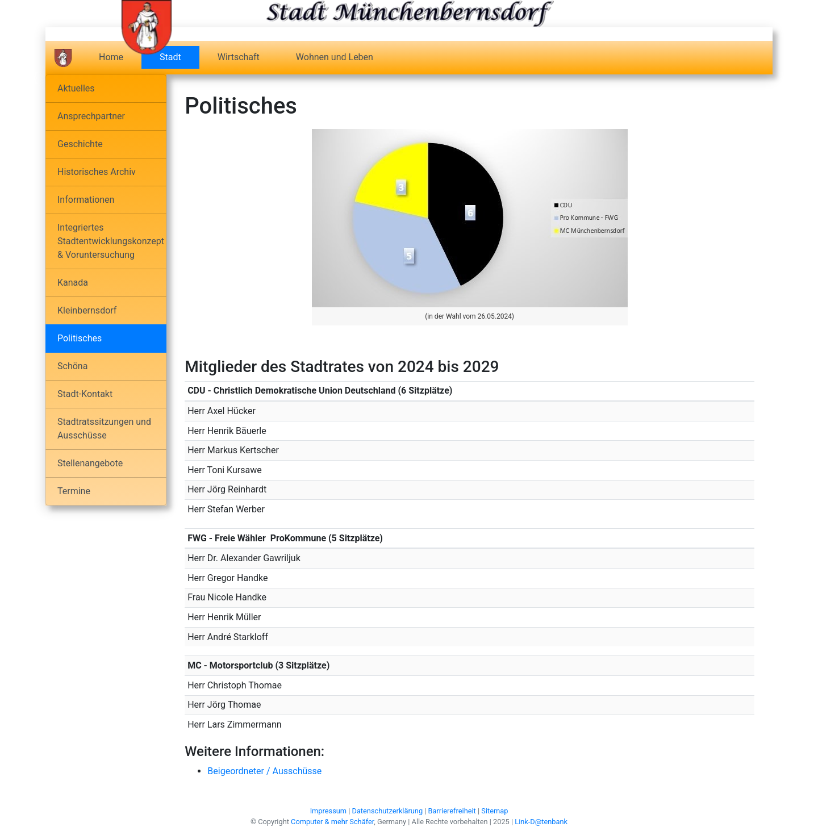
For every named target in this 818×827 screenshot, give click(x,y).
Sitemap (494, 811)
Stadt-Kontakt (84, 394)
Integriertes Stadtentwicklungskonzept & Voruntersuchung (110, 241)
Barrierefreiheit (452, 811)
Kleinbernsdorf (86, 310)
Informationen (85, 199)
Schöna (72, 366)
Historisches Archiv (96, 171)
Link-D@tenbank (541, 821)
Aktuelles (76, 88)
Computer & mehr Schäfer (332, 821)
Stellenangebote (90, 463)
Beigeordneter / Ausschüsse (264, 771)
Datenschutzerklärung (387, 811)
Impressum (328, 811)
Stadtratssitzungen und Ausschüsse (104, 428)
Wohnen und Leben (334, 57)
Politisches (79, 338)
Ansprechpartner (91, 116)
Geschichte (80, 144)
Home (111, 57)
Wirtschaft (239, 57)
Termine (73, 491)
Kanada (72, 282)
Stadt (179, 56)
